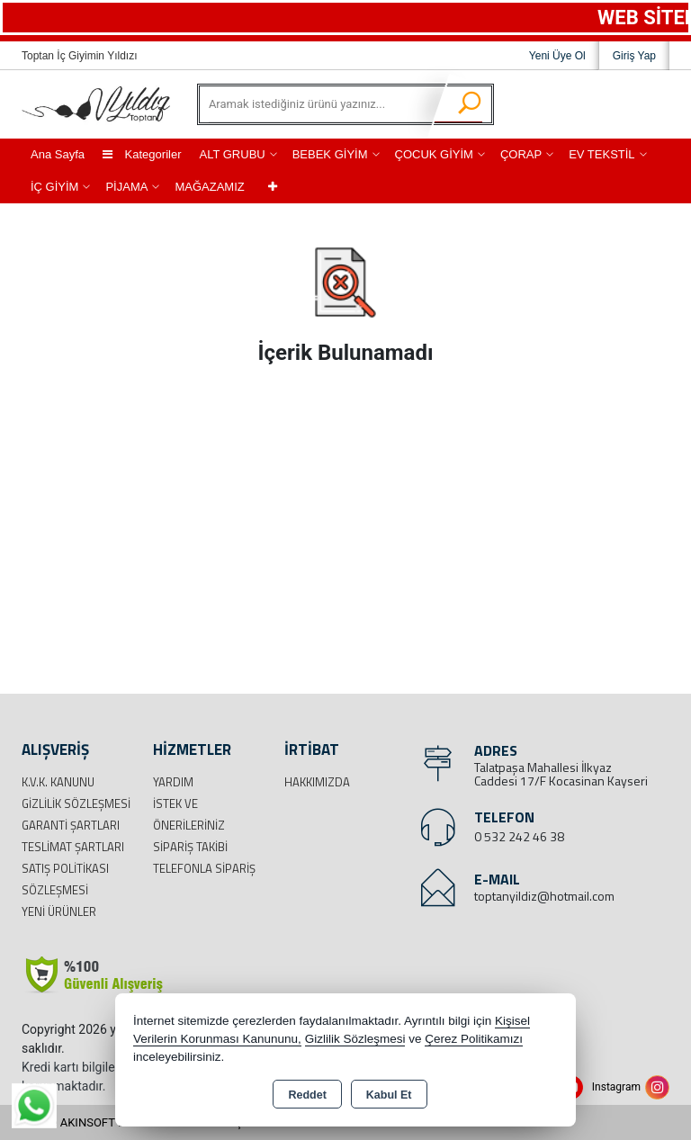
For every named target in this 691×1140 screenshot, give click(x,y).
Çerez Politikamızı (474, 1039)
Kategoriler (142, 154)
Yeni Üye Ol (557, 55)
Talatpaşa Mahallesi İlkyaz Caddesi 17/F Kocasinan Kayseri (561, 774)
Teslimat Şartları (73, 847)
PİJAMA (126, 186)
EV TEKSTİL (601, 154)
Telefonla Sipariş (204, 868)
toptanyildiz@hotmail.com (544, 895)
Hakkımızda (317, 782)
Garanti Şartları (71, 825)
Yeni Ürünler (59, 911)
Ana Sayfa (58, 154)
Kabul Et (389, 1095)
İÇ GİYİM (54, 186)
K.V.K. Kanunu (58, 782)
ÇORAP (521, 154)
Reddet (307, 1095)
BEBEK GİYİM (330, 154)
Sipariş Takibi (190, 847)
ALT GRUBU (232, 154)
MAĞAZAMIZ (209, 186)
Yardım (173, 782)
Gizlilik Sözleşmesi (76, 803)
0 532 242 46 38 (519, 836)
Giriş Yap (634, 55)
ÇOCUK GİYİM (434, 154)
